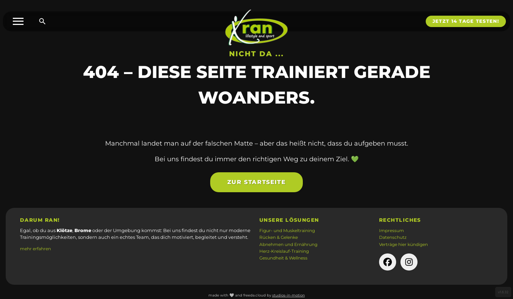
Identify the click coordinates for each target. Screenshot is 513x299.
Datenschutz (392, 237)
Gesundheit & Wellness (283, 258)
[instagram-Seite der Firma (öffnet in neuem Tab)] (409, 262)
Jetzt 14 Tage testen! (465, 21)
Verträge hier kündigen (403, 244)
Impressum (391, 230)
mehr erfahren (35, 248)
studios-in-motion (288, 295)
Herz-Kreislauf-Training (284, 251)
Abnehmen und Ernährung (288, 244)
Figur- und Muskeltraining (287, 230)
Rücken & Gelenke (278, 237)
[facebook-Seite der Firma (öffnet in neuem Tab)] (387, 262)
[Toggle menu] (18, 21)
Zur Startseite (256, 184)
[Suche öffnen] (42, 21)
